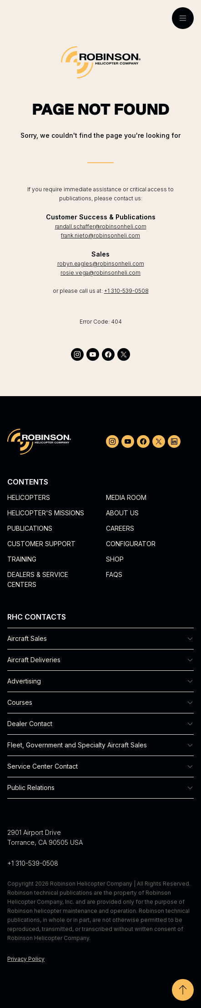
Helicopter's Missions (45, 513)
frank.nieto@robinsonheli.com (100, 235)
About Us (122, 513)
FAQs (114, 574)
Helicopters (28, 497)
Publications (29, 528)
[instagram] (77, 354)
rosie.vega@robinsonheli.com (100, 272)
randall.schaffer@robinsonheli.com (100, 226)
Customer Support (41, 544)
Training (21, 559)
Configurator (131, 544)
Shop (115, 559)
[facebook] (108, 354)
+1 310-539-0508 (126, 290)
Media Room (126, 497)
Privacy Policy (26, 958)
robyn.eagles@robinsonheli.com (100, 263)
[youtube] (92, 354)
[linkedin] (174, 441)
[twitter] (123, 354)
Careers (120, 528)
